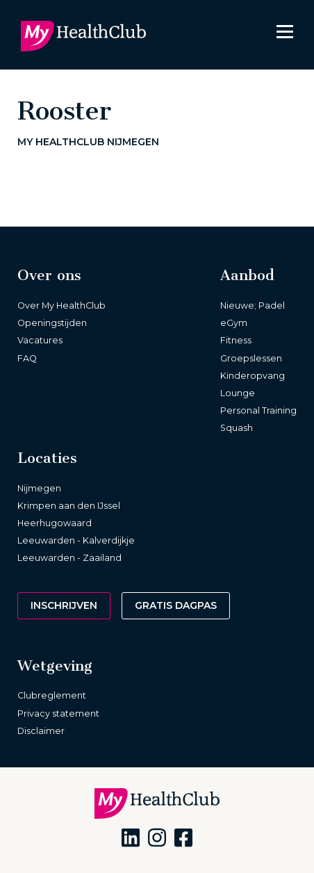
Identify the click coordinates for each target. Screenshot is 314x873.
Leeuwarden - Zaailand (69, 558)
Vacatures (40, 340)
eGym (233, 323)
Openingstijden (52, 323)
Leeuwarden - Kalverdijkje (76, 540)
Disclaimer (41, 731)
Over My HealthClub (61, 305)
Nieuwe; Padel (252, 305)
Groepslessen (251, 358)
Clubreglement (51, 695)
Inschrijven (64, 605)
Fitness (235, 340)
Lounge (237, 393)
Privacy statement (58, 713)
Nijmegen (39, 488)
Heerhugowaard (54, 523)
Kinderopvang (252, 375)
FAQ (27, 358)
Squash (236, 428)
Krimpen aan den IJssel (68, 505)
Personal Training (258, 410)
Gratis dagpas (176, 605)
